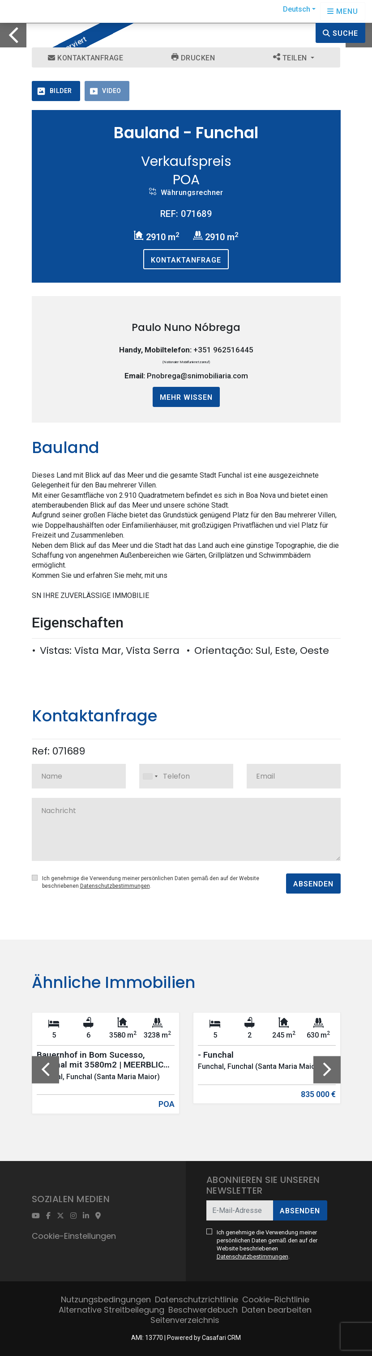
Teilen (291, 57)
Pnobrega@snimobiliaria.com (197, 375)
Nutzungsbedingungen (106, 1299)
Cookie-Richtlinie (275, 1299)
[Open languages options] (342, 11)
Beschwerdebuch (203, 1309)
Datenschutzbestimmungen (115, 886)
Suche (340, 33)
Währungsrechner (186, 192)
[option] (105, 1069)
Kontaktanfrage (85, 58)
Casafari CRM (221, 1337)
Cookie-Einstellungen (74, 1236)
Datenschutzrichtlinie (196, 1299)
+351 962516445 (223, 349)
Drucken (193, 57)
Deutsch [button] (296, 9)
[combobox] (186, 776)
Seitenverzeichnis (184, 1320)
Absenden (313, 884)
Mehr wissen (186, 397)
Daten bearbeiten (277, 1309)
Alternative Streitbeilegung (111, 1309)
